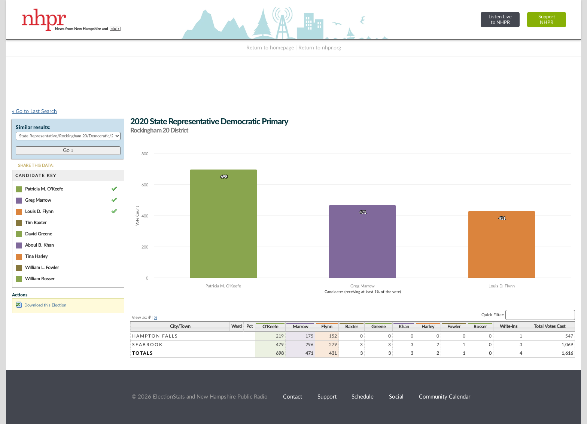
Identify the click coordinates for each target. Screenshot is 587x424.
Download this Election (41, 305)
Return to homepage (270, 48)
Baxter (351, 326)
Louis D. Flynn (39, 211)
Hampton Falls (155, 336)
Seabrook (147, 344)
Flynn (326, 326)
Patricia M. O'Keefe (44, 189)
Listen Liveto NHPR (500, 20)
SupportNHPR (546, 20)
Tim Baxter (35, 222)
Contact (292, 397)
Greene (378, 326)
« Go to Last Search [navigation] (34, 111)
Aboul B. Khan (39, 245)
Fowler (453, 326)
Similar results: (33, 127)
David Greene (38, 234)
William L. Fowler (42, 267)
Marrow (300, 326)
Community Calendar (444, 397)
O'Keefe (270, 326)
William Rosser (39, 279)
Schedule (363, 397)
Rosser (480, 326)
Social (396, 397)
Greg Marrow (38, 200)
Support (327, 397)
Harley (428, 326)
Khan (404, 326)
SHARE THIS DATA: (36, 166)
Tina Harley (36, 256)
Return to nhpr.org (319, 48)
